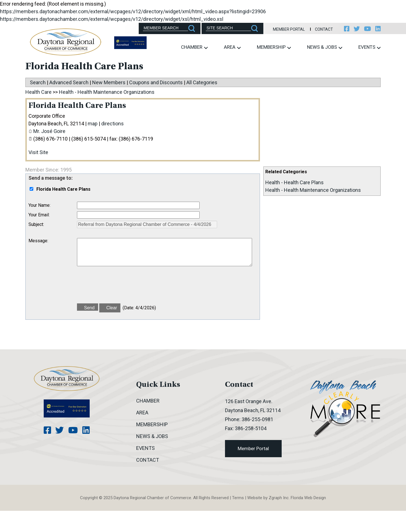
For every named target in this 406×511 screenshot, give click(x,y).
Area (232, 47)
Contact (323, 29)
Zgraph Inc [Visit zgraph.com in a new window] (279, 498)
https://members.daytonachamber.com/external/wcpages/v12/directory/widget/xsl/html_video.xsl (111, 19)
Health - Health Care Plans (294, 182)
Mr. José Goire (49, 131)
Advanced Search (69, 82)
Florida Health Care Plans (78, 106)
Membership (274, 47)
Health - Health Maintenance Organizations (313, 190)
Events (369, 47)
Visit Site (38, 152)
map (93, 124)
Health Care (38, 92)
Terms (238, 498)
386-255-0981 (257, 420)
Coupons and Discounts (156, 82)
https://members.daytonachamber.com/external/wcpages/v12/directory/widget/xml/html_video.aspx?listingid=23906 (133, 11)
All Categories (201, 82)
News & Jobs (324, 47)
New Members (108, 82)
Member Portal (288, 29)
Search (38, 82)
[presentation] (120, 287)
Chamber (194, 47)
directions (112, 124)
